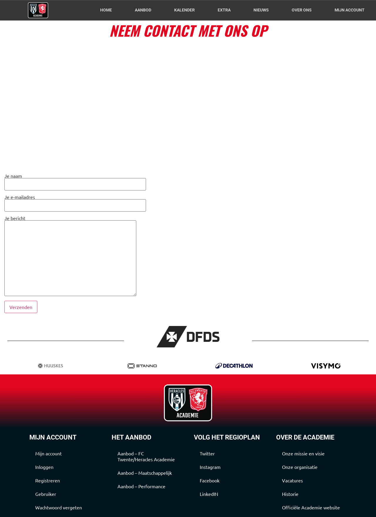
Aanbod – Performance (141, 486)
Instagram (210, 467)
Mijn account (350, 10)
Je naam (75, 180)
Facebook (209, 480)
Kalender (184, 10)
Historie (290, 494)
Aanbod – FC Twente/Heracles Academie (146, 456)
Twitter (207, 453)
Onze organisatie (300, 467)
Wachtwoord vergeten (58, 507)
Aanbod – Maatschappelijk (145, 473)
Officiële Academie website (311, 507)
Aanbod (143, 10)
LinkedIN (209, 494)
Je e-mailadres (75, 201)
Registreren (47, 480)
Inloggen (44, 467)
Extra (224, 10)
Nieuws (261, 10)
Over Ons (302, 10)
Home (106, 10)
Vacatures (292, 480)
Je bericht (70, 256)
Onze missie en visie (303, 453)
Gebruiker (45, 494)
